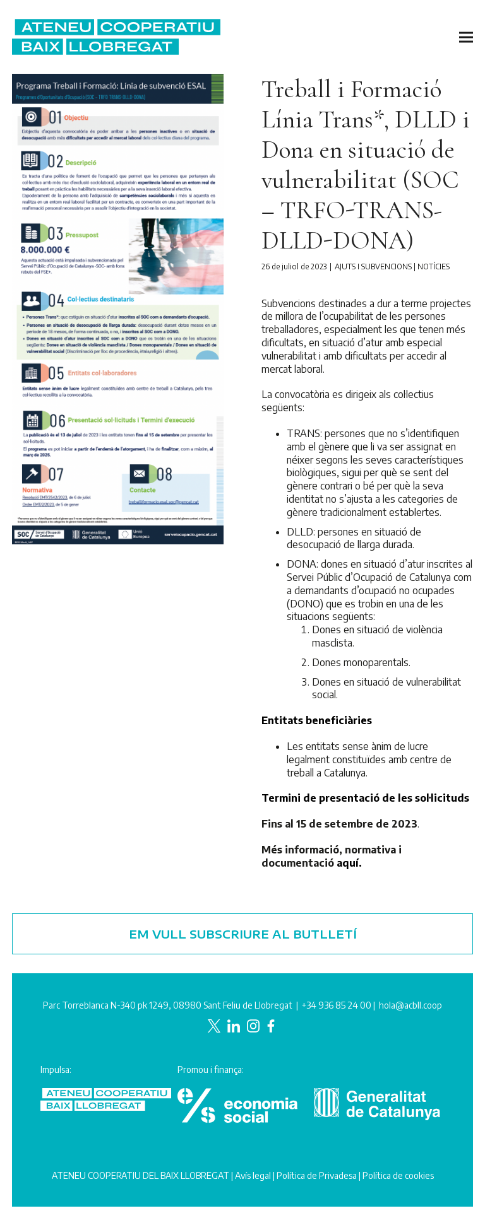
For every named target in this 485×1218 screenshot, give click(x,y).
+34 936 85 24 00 (336, 1005)
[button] (466, 37)
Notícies (433, 266)
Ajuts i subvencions (373, 266)
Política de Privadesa (317, 1175)
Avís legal (253, 1175)
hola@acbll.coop (410, 1005)
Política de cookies (398, 1175)
